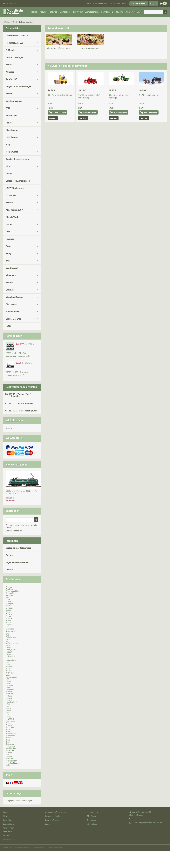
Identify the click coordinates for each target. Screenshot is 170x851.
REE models (10, 721)
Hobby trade (11, 652)
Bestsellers (65, 11)
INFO (8, 326)
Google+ (92, 820)
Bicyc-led (9, 612)
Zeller (8, 765)
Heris (8, 645)
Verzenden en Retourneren (97, 3)
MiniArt (9, 698)
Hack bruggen (12, 137)
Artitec (9, 64)
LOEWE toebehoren (15, 188)
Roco (8, 246)
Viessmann (11, 275)
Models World (12, 217)
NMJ (7, 706)
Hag (8, 144)
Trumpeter (10, 744)
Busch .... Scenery (14, 100)
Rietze (8, 723)
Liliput (9, 173)
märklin (9, 692)
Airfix (8, 599)
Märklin (9, 202)
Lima (8, 683)
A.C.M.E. (9, 587)
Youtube (92, 824)
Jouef (8, 664)
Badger (8, 610)
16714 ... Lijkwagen (148, 94)
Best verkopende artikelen (21, 387)
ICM (7, 658)
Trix (8, 260)
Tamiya (8, 738)
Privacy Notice (38, 848)
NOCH (14, 22)
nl (4, 3)
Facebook (92, 812)
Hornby (9, 654)
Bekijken (52, 118)
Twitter (91, 816)
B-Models (10, 50)
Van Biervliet (12, 267)
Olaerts (9, 710)
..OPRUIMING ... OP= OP (17, 35)
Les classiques (11, 677)
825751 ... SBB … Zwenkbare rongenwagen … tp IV (18, 373)
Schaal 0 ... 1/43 (13, 318)
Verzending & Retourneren (18, 547)
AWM (8, 606)
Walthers (10, 289)
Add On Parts (11, 593)
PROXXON (10, 719)
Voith (8, 754)
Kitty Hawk (10, 673)
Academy (9, 589)
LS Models (11, 195)
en (15, 3)
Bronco (8, 620)
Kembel (9, 666)
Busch (8, 622)
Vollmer (9, 282)
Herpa (8, 648)
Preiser (8, 717)
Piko (8, 231)
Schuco (8, 731)
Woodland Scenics (14, 297)
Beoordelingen (14, 793)
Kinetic (8, 671)
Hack (8, 639)
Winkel (7, 22)
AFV (7, 597)
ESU (8, 108)
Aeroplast (9, 595)
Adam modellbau (12, 591)
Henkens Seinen (12, 643)
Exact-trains (11, 115)
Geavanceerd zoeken (14, 531)
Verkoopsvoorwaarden (55, 848)
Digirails (9, 624)
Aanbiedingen (92, 11)
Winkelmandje (14, 420)
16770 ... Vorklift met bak (21, 403)
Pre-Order (78, 11)
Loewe (8, 687)
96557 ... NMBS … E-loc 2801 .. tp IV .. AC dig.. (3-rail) (21, 492)
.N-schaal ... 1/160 (14, 42)
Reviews (119, 11)
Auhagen (10, 71)
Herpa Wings (12, 151)
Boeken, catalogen (15, 57)
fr (7, 3)
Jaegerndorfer (11, 660)
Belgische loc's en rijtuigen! (19, 86)
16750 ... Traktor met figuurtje (23, 410)
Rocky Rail (10, 727)
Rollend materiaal (26, 22)
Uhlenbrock (10, 746)
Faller (8, 122)
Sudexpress (10, 736)
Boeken (9, 614)
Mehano (9, 696)
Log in (152, 3)
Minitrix (9, 700)
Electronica (11, 304)
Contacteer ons (133, 11)
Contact (9, 569)
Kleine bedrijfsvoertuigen (59, 48)
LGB (7, 679)
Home (34, 11)
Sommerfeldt (11, 733)
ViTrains (9, 752)
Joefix (8, 662)
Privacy (9, 555)
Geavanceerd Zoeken (118, 3)
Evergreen (10, 629)
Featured (53, 11)
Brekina (9, 618)
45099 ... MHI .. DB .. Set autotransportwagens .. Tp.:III (18, 354)
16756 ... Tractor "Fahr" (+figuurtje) (20, 395)
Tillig (8, 253)
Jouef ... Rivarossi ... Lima (17, 159)
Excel (8, 633)
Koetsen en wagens (90, 48)
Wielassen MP (11, 761)
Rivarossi (10, 238)
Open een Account (138, 3)
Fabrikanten (107, 11)
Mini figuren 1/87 (14, 209)
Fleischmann (12, 129)
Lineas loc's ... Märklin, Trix (18, 180)
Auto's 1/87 (11, 79)
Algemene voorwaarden (17, 562)
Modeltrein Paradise (24, 848)
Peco (8, 712)
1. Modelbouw (12, 311)
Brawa (9, 93)
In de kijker (7, 820)
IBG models (10, 656)
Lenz (8, 675)
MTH (8, 704)
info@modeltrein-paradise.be (150, 823)
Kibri (8, 166)
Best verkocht (8, 824)
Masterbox (10, 694)
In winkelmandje (59, 112)
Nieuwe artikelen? (16, 464)
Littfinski (9, 685)
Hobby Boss (10, 650)
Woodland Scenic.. (13, 763)
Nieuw (43, 11)
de (11, 3)
